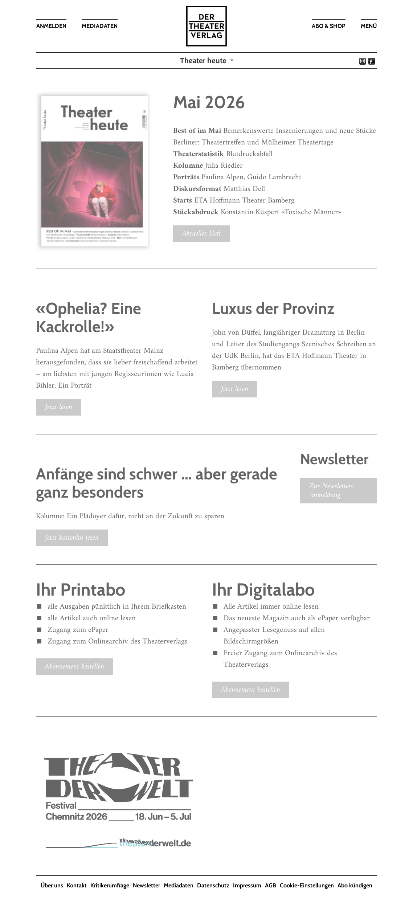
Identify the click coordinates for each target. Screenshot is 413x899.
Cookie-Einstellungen (307, 885)
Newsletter (146, 885)
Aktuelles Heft (201, 233)
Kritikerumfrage (109, 885)
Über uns (52, 885)
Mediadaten (178, 885)
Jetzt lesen (58, 407)
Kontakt (77, 885)
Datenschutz (213, 885)
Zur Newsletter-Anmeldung (331, 490)
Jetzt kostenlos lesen (72, 537)
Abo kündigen (355, 885)
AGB (270, 885)
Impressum (247, 885)
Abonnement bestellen (74, 666)
